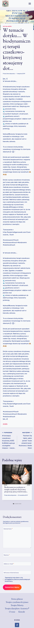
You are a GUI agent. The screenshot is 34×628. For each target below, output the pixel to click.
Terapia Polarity (17, 605)
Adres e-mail (9, 564)
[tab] (13, 503)
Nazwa (7, 555)
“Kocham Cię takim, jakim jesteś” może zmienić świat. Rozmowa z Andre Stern (25, 440)
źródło (5, 424)
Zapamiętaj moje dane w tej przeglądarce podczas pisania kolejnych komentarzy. (17, 579)
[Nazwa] (17, 555)
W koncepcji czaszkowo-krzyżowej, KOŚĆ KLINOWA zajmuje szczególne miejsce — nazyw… (9, 440)
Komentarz (8, 529)
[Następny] (28, 483)
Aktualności (7, 26)
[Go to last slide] (5, 483)
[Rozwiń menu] (30, 3)
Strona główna (17, 599)
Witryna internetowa (11, 573)
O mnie (12, 612)
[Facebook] (17, 625)
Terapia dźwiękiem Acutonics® (17, 608)
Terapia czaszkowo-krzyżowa (17, 602)
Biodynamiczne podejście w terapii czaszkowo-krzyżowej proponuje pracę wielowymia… (16, 489)
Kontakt (21, 612)
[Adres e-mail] (17, 564)
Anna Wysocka (10, 73)
